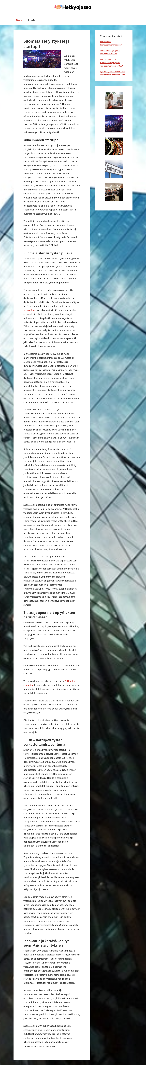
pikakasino (29, 310)
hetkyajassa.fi (73, 7)
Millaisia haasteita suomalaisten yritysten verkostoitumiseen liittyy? (111, 62)
